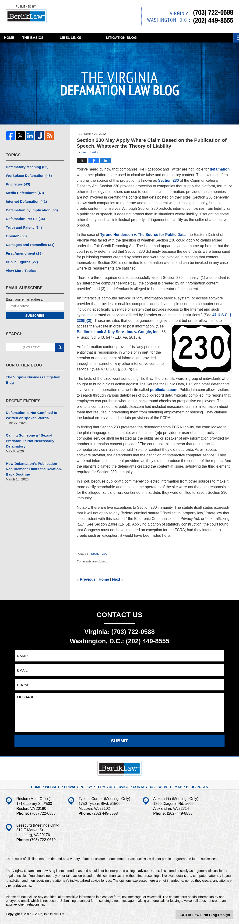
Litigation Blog (155, 37)
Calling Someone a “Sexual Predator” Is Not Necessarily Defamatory (28, 427)
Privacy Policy (83, 784)
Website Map (168, 784)
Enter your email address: (24, 293)
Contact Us (142, 784)
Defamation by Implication (29, 207)
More (228, 37)
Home (17, 37)
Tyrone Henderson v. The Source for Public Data (143, 235)
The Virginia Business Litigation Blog (35, 370)
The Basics (58, 37)
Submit (119, 740)
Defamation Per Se (24, 215)
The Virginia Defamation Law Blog (28, 15)
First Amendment (22, 248)
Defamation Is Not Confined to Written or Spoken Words (29, 402)
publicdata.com (163, 390)
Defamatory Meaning (25, 166)
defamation (220, 169)
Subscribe (34, 309)
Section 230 (168, 180)
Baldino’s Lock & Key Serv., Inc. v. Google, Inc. (118, 332)
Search (59, 341)
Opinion (15, 232)
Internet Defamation (24, 199)
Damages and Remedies (28, 240)
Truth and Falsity (22, 224)
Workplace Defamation (27, 175)
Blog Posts (192, 784)
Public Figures (20, 256)
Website (59, 784)
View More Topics (19, 265)
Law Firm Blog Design (211, 914)
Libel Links (104, 37)
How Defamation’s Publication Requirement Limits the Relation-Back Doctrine (31, 453)
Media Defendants (23, 191)
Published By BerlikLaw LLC (187, 16)
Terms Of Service (114, 784)
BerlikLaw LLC (54, 914)
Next (117, 579)
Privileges (17, 183)
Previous (86, 579)
